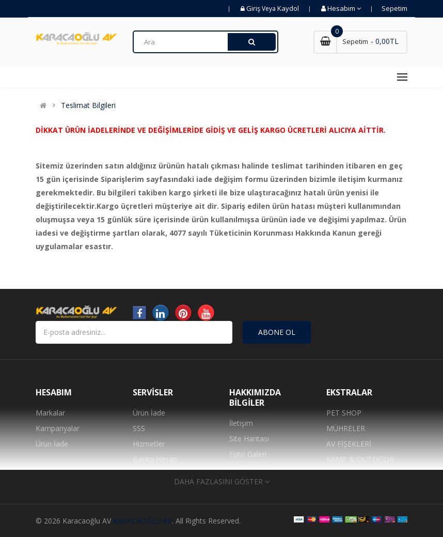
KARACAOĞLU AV (142, 521)
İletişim (241, 423)
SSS (139, 428)
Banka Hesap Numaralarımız (157, 467)
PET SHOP (343, 413)
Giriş (254, 8)
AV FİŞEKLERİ (348, 444)
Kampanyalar (58, 428)
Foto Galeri (247, 454)
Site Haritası (249, 438)
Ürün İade (52, 444)
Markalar (50, 413)
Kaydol (288, 8)
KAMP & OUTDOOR (360, 459)
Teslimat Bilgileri (88, 105)
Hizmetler (149, 444)
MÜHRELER (345, 428)
